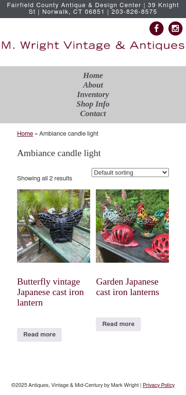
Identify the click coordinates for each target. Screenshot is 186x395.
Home (93, 75)
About (93, 84)
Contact (93, 113)
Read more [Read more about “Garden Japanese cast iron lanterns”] (118, 324)
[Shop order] (130, 172)
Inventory (93, 94)
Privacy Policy (159, 385)
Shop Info (93, 104)
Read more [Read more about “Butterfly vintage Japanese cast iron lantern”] (39, 335)
